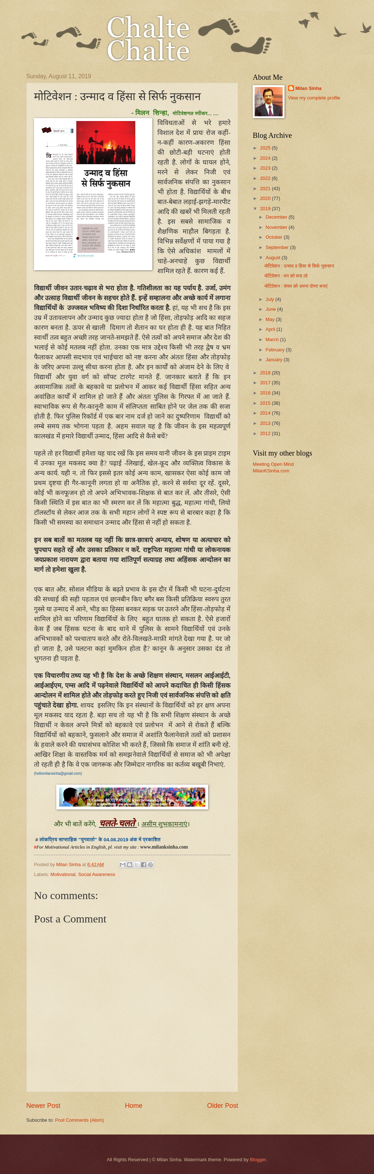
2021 (266, 188)
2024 (266, 158)
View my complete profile (314, 98)
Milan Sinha (308, 88)
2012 (266, 433)
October (274, 237)
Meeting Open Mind (273, 464)
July (270, 299)
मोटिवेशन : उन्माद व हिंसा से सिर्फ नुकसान (299, 266)
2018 (266, 372)
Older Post (222, 1105)
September (278, 247)
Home (133, 1105)
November (277, 227)
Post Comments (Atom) (79, 1120)
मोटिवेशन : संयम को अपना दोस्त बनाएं (295, 286)
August (274, 257)
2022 (266, 178)
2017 (266, 382)
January (274, 359)
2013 (266, 423)
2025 (266, 148)
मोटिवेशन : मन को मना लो (286, 276)
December (277, 217)
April (271, 329)
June (271, 309)
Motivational (63, 874)
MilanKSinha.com (271, 470)
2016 (266, 393)
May (271, 319)
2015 (266, 403)
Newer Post (43, 1105)
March (273, 339)
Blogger (258, 1159)
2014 (266, 413)
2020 (266, 198)
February (276, 349)
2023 (266, 168)
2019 (266, 208)
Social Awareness (96, 874)
